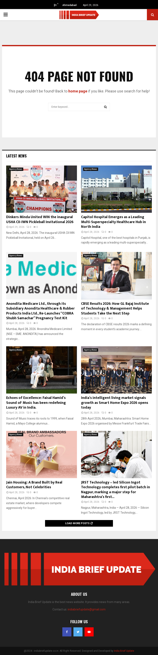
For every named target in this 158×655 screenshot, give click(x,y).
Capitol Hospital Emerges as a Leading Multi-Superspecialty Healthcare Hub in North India (113, 222)
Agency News (15, 169)
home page (77, 91)
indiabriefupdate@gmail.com (87, 609)
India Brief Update (124, 650)
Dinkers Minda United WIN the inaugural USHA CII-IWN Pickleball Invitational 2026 (39, 219)
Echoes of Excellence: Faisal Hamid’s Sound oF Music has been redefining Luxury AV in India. (36, 403)
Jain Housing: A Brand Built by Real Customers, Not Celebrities (34, 484)
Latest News (16, 155)
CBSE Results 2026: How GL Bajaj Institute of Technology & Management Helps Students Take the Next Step (115, 309)
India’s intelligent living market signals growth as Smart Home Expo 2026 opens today (114, 403)
